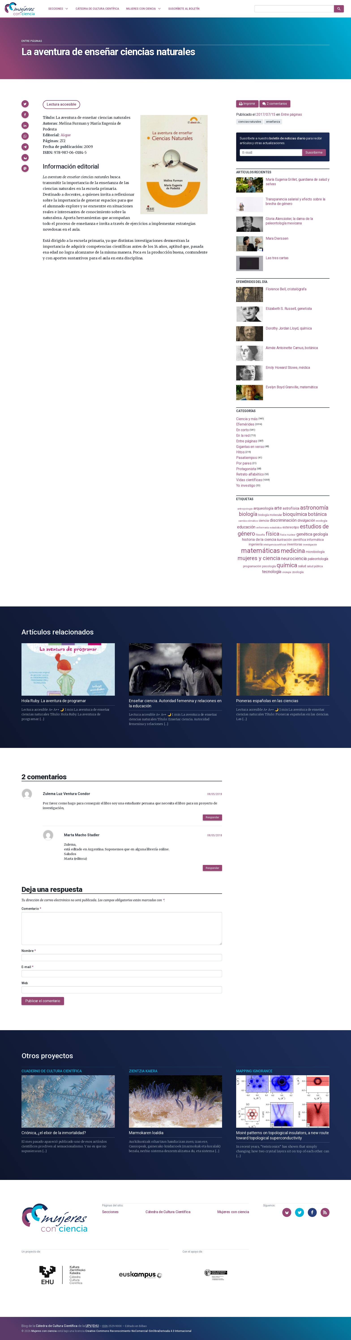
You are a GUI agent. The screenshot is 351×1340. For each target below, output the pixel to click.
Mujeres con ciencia (233, 1212)
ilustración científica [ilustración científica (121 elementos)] (291, 540)
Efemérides (245, 424)
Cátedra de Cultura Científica (168, 1212)
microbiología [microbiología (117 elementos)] (315, 552)
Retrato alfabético (250, 474)
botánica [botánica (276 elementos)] (317, 514)
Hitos (240, 452)
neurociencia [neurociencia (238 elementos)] (294, 558)
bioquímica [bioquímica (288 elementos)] (295, 514)
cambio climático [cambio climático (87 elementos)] (248, 520)
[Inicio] (19, 8)
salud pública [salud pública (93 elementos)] (315, 566)
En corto (242, 430)
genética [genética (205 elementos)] (304, 534)
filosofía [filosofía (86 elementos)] (260, 534)
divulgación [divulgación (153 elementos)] (306, 520)
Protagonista (246, 469)
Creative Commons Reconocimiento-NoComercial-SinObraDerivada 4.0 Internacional (138, 1331)
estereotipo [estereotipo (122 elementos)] (291, 527)
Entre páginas (31, 41)
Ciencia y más (247, 419)
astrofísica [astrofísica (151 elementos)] (291, 508)
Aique (66, 135)
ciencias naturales (249, 121)
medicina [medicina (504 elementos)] (293, 550)
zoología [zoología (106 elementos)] (298, 572)
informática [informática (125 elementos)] (315, 540)
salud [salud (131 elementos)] (302, 566)
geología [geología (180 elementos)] (320, 534)
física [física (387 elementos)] (272, 533)
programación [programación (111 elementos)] (252, 566)
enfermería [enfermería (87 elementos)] (262, 527)
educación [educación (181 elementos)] (246, 527)
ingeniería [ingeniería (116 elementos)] (255, 544)
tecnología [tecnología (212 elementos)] (271, 571)
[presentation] (283, 185)
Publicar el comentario (42, 1001)
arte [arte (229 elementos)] (278, 508)
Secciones (110, 1212)
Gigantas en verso (250, 446)
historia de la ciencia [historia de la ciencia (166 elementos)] (259, 539)
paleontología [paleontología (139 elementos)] (318, 559)
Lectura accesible (61, 104)
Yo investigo (245, 485)
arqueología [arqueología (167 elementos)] (263, 508)
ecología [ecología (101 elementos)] (321, 520)
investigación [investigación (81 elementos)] (310, 544)
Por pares (243, 463)
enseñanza (273, 121)
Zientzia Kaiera (143, 1071)
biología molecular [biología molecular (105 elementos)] (270, 515)
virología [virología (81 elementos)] (286, 572)
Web (24, 983)
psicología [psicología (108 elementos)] (269, 566)
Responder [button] (212, 817)
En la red (242, 435)
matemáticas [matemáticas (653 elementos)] (260, 550)
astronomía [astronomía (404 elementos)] (314, 507)
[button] (25, 103)
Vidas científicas (249, 480)
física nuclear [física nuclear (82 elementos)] (287, 534)
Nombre (28, 951)
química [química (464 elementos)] (287, 565)
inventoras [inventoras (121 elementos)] (294, 544)
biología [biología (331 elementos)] (248, 514)
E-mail (27, 967)
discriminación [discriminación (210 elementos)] (283, 520)
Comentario (31, 908)
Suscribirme (314, 152)
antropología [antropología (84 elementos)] (245, 508)
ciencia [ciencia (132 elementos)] (264, 521)
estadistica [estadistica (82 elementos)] (276, 527)
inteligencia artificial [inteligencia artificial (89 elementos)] (274, 544)
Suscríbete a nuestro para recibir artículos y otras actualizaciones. (281, 141)
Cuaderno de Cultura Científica (51, 1071)
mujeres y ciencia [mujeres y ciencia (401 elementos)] (259, 558)
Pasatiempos (246, 458)
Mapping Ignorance (254, 1071)
